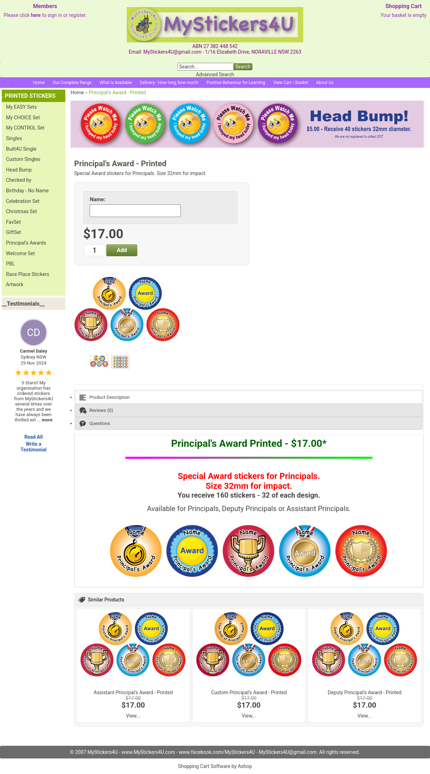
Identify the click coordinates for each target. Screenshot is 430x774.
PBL (10, 263)
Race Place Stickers (27, 274)
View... (133, 716)
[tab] (249, 397)
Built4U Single (21, 149)
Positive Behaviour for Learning (236, 82)
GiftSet (13, 232)
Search (242, 67)
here (36, 15)
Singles (14, 138)
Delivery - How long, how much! (169, 82)
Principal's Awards (26, 243)
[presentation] (249, 397)
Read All (33, 437)
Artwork (14, 284)
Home (38, 82)
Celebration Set (23, 201)
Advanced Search (215, 74)
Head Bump (19, 170)
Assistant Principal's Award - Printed (133, 692)
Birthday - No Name (27, 190)
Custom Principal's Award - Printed (249, 692)
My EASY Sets (21, 107)
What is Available (116, 82)
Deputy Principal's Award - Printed (364, 692)
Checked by (18, 180)
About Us (325, 82)
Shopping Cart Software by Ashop (215, 766)
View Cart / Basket (290, 82)
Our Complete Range (72, 82)
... (45, 419)
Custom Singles (23, 159)
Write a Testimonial (33, 446)
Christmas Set (21, 211)
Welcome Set (20, 253)
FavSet (13, 222)
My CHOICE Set (23, 117)
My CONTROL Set (25, 128)
